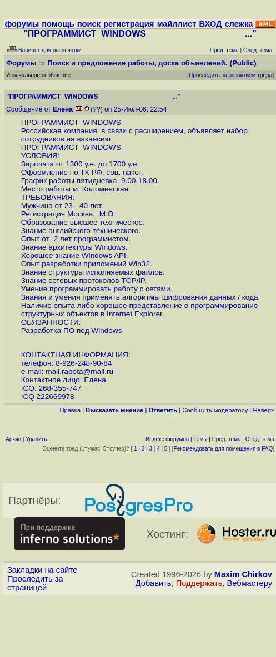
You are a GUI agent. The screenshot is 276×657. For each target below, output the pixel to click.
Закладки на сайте (42, 569)
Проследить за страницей (35, 583)
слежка (238, 23)
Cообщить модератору (215, 410)
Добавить (154, 583)
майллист (177, 23)
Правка (70, 410)
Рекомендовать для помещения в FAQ (223, 449)
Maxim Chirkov (243, 574)
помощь (58, 23)
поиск (89, 23)
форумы (21, 23)
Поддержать (199, 583)
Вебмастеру (249, 583)
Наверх (263, 410)
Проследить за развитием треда (230, 75)
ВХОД (210, 23)
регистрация (128, 23)
